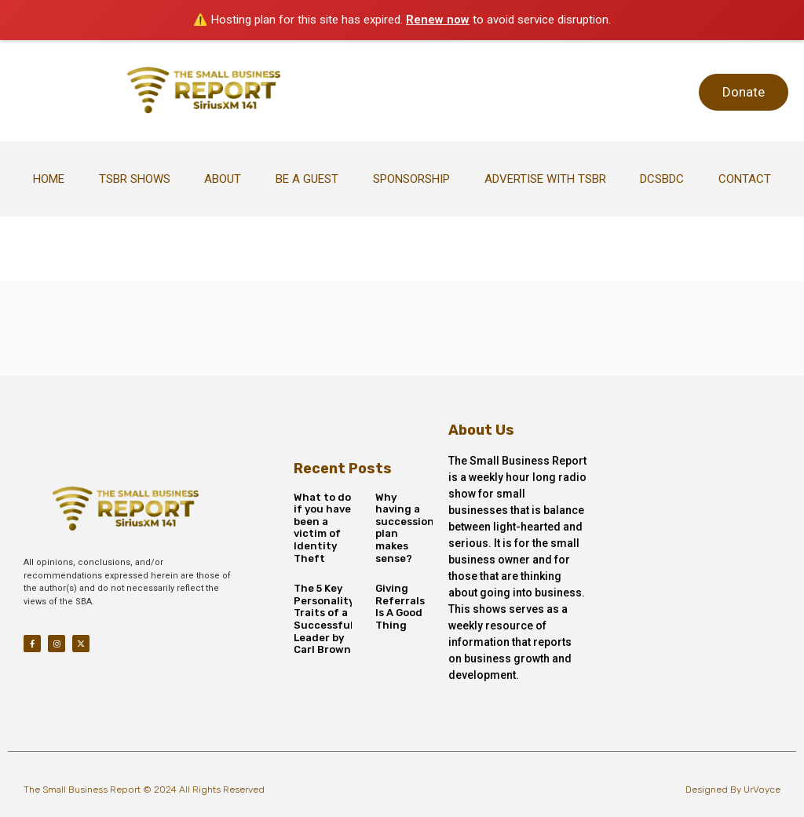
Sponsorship (411, 179)
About (222, 179)
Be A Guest (307, 179)
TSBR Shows (134, 179)
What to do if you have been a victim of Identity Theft (322, 527)
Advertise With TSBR (545, 179)
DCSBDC (662, 179)
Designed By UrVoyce (732, 789)
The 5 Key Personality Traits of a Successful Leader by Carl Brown (324, 618)
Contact (744, 179)
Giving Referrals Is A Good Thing (400, 606)
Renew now (438, 20)
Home (48, 179)
